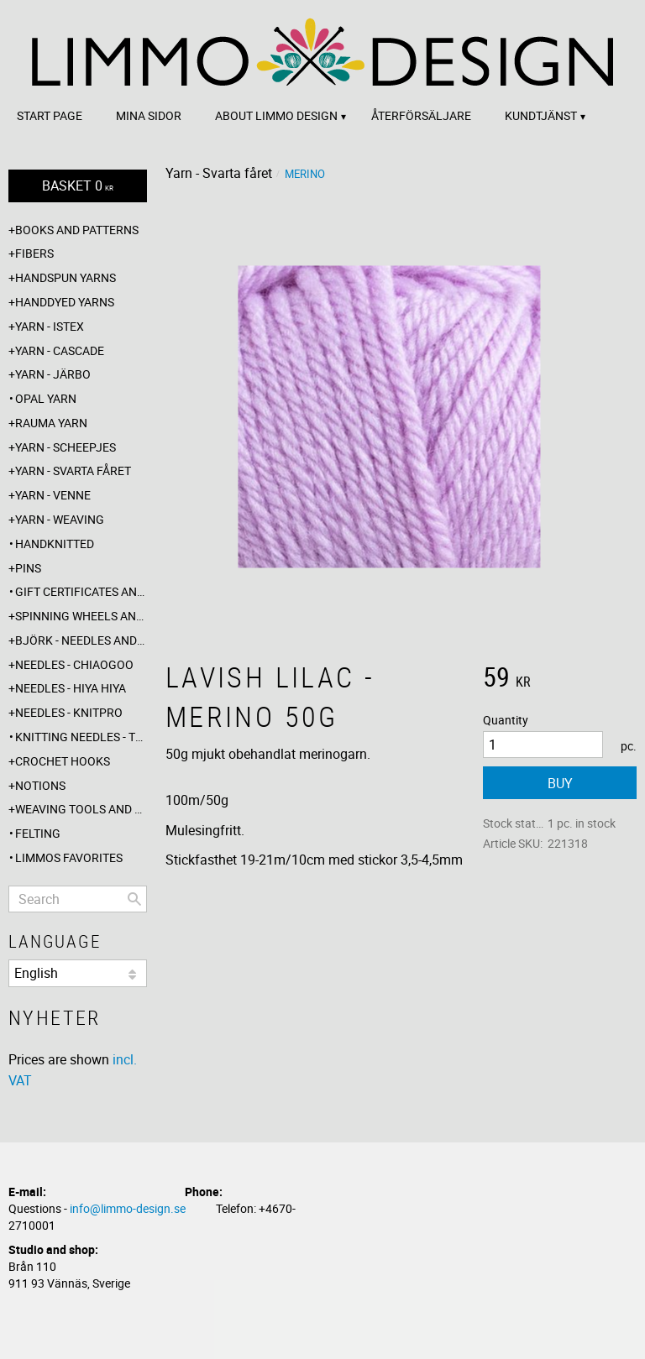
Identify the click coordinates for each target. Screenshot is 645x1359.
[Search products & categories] (77, 899)
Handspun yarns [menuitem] (65, 277)
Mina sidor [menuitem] (148, 115)
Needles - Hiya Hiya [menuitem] (70, 688)
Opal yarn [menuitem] (45, 398)
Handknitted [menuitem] (54, 543)
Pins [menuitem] (28, 568)
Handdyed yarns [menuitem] (64, 302)
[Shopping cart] (77, 186)
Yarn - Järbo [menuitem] (53, 374)
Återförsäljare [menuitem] (421, 115)
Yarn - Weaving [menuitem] (59, 519)
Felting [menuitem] (37, 833)
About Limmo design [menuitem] (276, 115)
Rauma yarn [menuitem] (51, 423)
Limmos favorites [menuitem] (69, 857)
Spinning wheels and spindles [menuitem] (81, 616)
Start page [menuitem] (49, 115)
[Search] (134, 899)
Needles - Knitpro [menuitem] (69, 712)
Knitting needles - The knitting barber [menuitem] (81, 737)
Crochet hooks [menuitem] (62, 761)
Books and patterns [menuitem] (77, 230)
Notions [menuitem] (40, 785)
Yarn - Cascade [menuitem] (59, 350)
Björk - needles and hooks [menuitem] (81, 640)
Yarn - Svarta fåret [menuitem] (73, 470)
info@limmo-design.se (128, 1208)
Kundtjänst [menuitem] (541, 115)
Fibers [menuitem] (34, 253)
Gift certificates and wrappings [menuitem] (81, 591)
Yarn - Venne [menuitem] (53, 495)
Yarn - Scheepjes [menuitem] (65, 447)
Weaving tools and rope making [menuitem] (81, 809)
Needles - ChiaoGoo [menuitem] (74, 664)
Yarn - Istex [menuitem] (49, 326)
